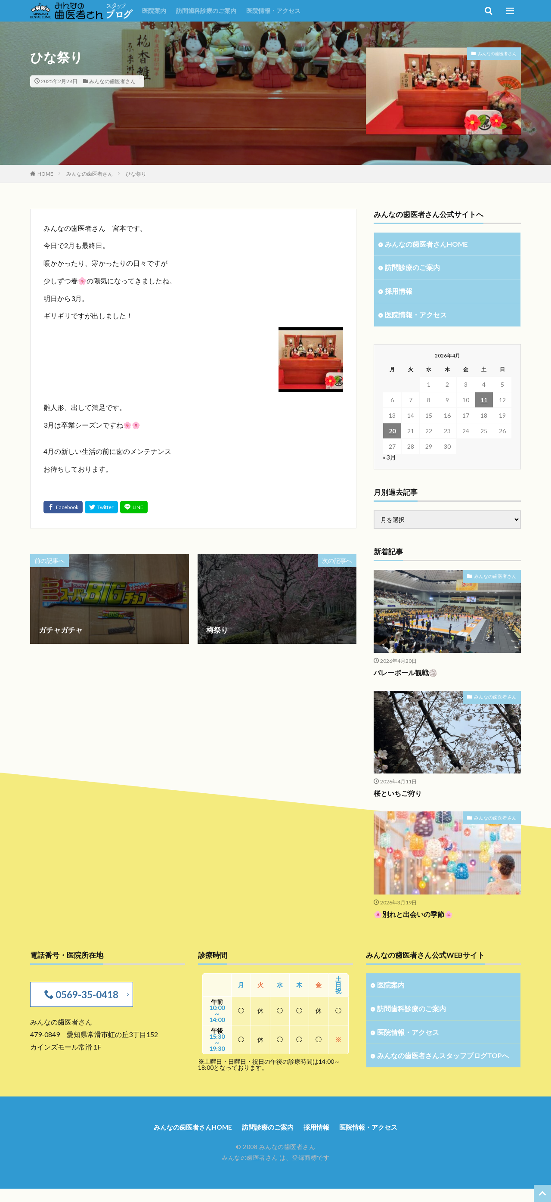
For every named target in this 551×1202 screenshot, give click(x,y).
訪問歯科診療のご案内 (206, 10)
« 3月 (389, 459)
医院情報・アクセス (273, 10)
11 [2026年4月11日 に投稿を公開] (483, 402)
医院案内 (154, 10)
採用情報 (399, 292)
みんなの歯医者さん (112, 81)
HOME (45, 174)
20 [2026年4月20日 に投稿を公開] (392, 433)
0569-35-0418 (85, 997)
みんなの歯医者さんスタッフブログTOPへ (440, 1065)
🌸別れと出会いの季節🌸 (416, 916)
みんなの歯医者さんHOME (428, 244)
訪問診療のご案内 (414, 268)
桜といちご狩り (399, 795)
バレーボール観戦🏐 (407, 674)
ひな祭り (136, 174)
